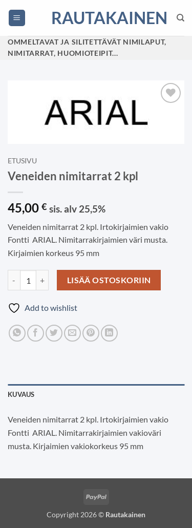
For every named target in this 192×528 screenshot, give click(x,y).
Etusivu (22, 161)
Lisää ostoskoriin (109, 280)
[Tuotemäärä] (28, 280)
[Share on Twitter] (54, 333)
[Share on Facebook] (35, 333)
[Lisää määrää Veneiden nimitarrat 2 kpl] (42, 280)
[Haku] (180, 18)
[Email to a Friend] (72, 333)
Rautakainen (96, 18)
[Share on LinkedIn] (109, 333)
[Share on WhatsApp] (17, 333)
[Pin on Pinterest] (90, 333)
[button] (17, 18)
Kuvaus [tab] (21, 394)
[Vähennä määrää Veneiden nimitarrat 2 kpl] (14, 280)
